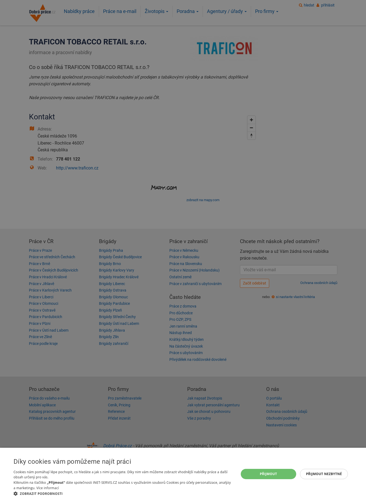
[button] (123, 493)
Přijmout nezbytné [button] (324, 474)
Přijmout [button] (268, 474)
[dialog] (183, 474)
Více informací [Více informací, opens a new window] (48, 488)
